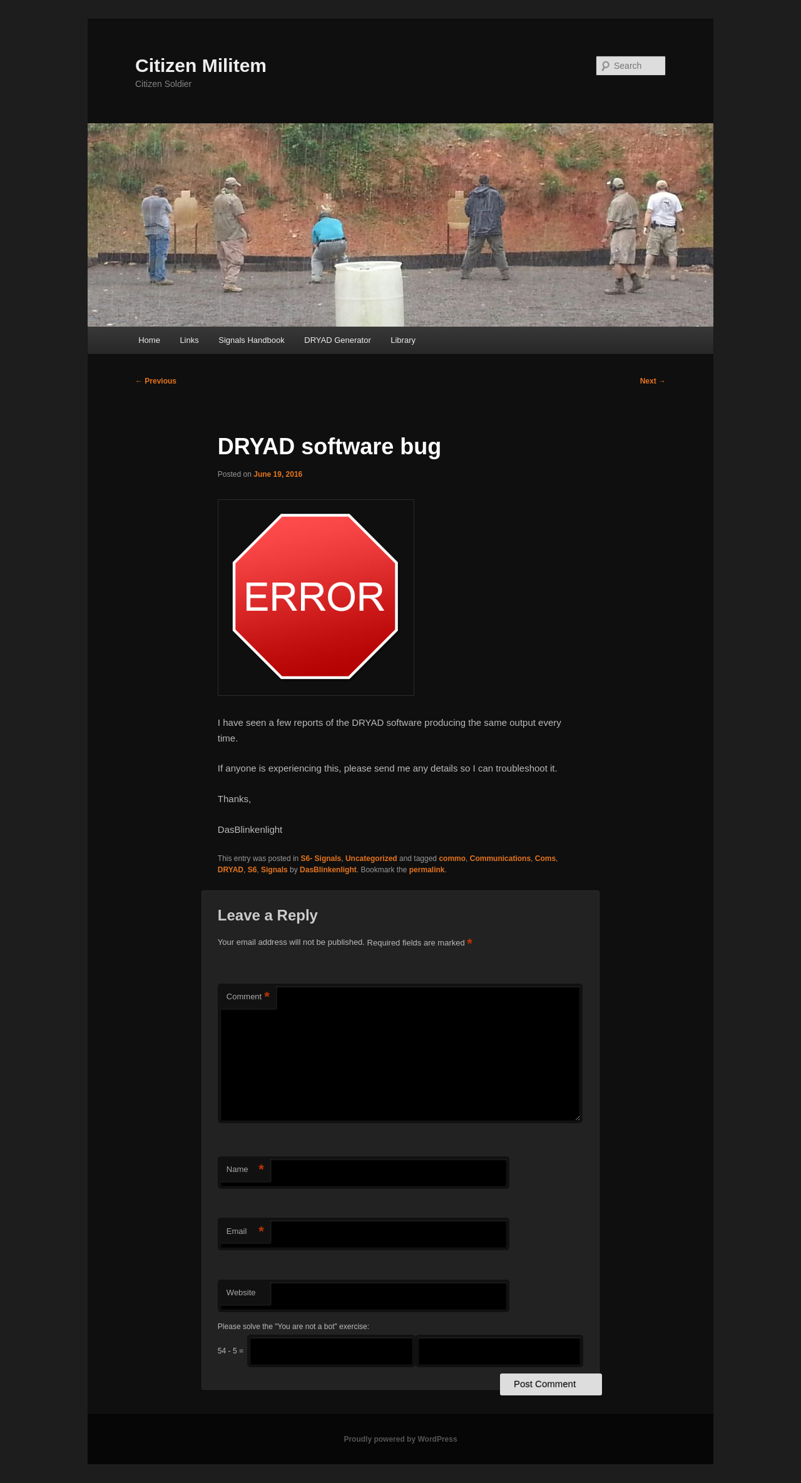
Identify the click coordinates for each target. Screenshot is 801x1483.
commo (452, 858)
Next (653, 381)
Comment (248, 997)
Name (245, 1170)
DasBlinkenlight (328, 869)
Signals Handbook (251, 340)
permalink (427, 869)
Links (189, 340)
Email (245, 1232)
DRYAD (230, 869)
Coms (545, 858)
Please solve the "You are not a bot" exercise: (293, 1326)
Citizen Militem (201, 65)
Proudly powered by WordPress (400, 1439)
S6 (252, 869)
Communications (500, 858)
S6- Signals (321, 858)
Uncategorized (371, 858)
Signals (274, 869)
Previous (155, 381)
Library (403, 340)
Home (149, 340)
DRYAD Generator (337, 340)
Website (241, 1292)
